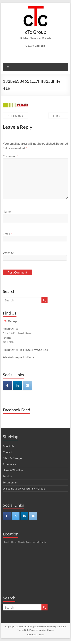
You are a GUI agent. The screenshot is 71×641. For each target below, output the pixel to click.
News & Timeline (13, 470)
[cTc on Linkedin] (17, 385)
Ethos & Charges (12, 458)
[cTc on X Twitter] (16, 516)
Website (8, 253)
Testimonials (10, 482)
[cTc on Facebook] (7, 385)
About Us (8, 446)
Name (7, 211)
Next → (58, 115)
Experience (9, 464)
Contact (7, 452)
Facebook (32, 634)
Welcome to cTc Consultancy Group (24, 488)
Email (7, 233)
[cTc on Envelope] (27, 385)
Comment (10, 156)
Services (7, 476)
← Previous (15, 115)
